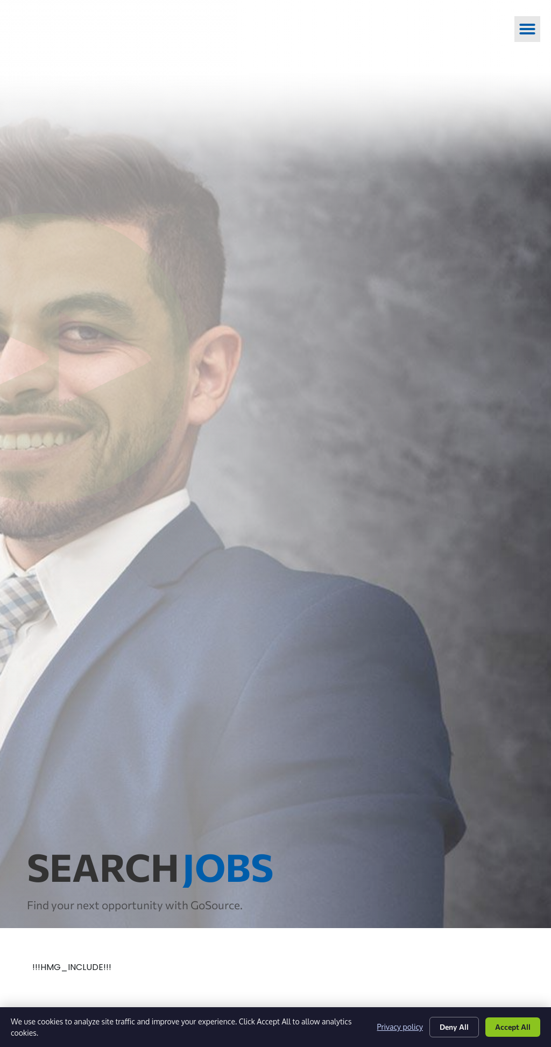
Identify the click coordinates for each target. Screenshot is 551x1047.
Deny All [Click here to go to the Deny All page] (454, 1026)
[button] (527, 29)
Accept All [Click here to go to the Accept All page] (513, 1026)
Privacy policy (400, 1026)
